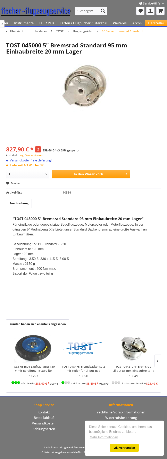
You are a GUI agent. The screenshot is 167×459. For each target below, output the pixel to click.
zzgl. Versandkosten (31, 155)
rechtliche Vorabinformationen (121, 412)
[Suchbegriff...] (91, 11)
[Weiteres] (120, 23)
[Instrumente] (23, 23)
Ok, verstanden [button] (124, 447)
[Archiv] (137, 23)
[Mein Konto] (150, 11)
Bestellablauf (44, 417)
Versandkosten (44, 423)
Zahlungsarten (44, 429)
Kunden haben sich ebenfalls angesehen (37, 324)
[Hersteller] (156, 23)
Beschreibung (18, 203)
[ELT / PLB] (46, 23)
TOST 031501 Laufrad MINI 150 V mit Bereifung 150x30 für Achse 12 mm (33, 369)
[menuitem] (91, 11)
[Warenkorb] (160, 11)
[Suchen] (103, 11)
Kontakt (44, 412)
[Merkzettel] (140, 11)
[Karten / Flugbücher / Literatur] (83, 23)
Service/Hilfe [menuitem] (150, 3)
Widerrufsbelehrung (121, 417)
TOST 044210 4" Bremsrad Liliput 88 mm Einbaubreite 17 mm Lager (133, 369)
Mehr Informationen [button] (104, 437)
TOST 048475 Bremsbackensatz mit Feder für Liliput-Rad (83, 369)
